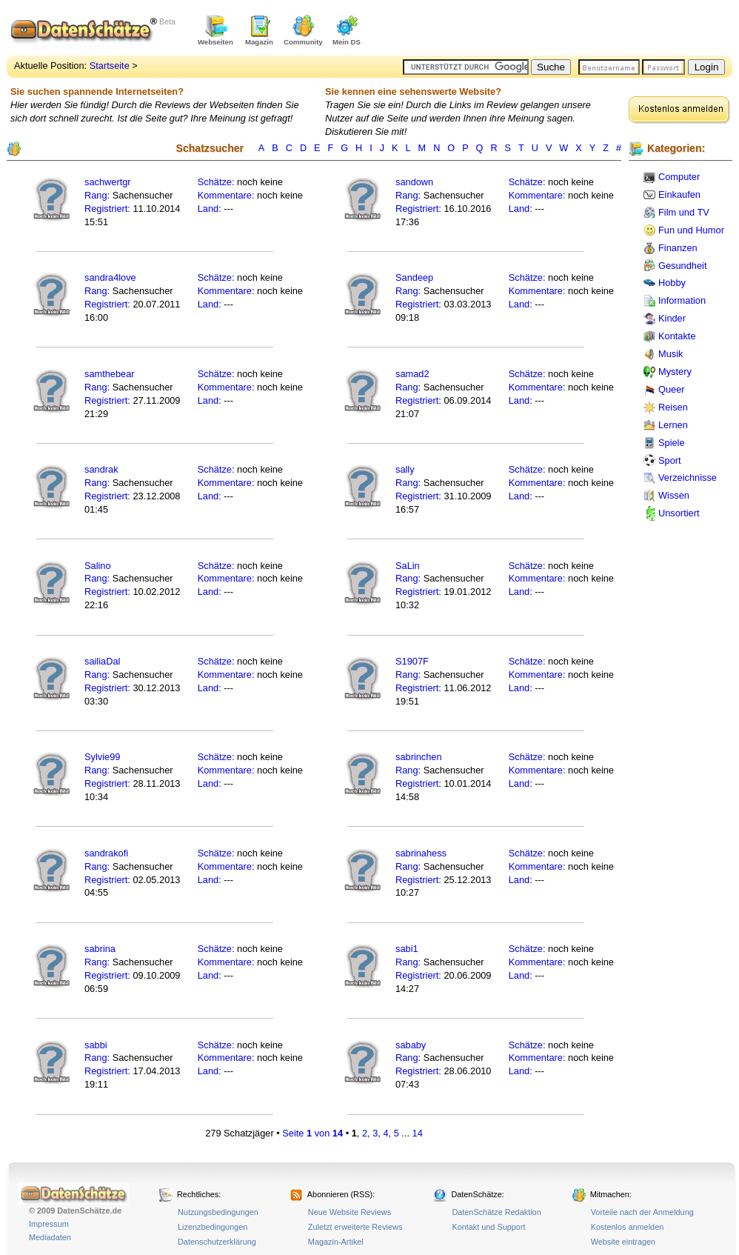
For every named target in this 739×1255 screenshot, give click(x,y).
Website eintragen (623, 1241)
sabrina (100, 948)
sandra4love (110, 277)
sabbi (95, 1045)
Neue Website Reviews (349, 1212)
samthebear (109, 373)
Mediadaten (50, 1237)
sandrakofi (106, 853)
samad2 (412, 373)
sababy (410, 1045)
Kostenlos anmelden (627, 1226)
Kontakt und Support (488, 1226)
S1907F (412, 661)
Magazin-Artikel (336, 1241)
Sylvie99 (102, 756)
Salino (97, 565)
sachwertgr (107, 181)
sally (405, 469)
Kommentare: (227, 195)
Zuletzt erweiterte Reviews (355, 1226)
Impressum (49, 1223)
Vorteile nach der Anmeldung (642, 1212)
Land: (211, 208)
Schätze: (216, 181)
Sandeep (414, 277)
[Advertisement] (559, 29)
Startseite (110, 65)
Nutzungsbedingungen (218, 1212)
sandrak (101, 469)
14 (417, 1133)
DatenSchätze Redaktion (496, 1212)
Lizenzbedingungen (212, 1226)
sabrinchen (418, 756)
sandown (414, 181)
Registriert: (107, 208)
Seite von (312, 1133)
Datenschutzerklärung (217, 1241)
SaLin (407, 565)
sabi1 (406, 948)
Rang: (98, 195)
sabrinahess (421, 853)
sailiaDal (102, 661)
